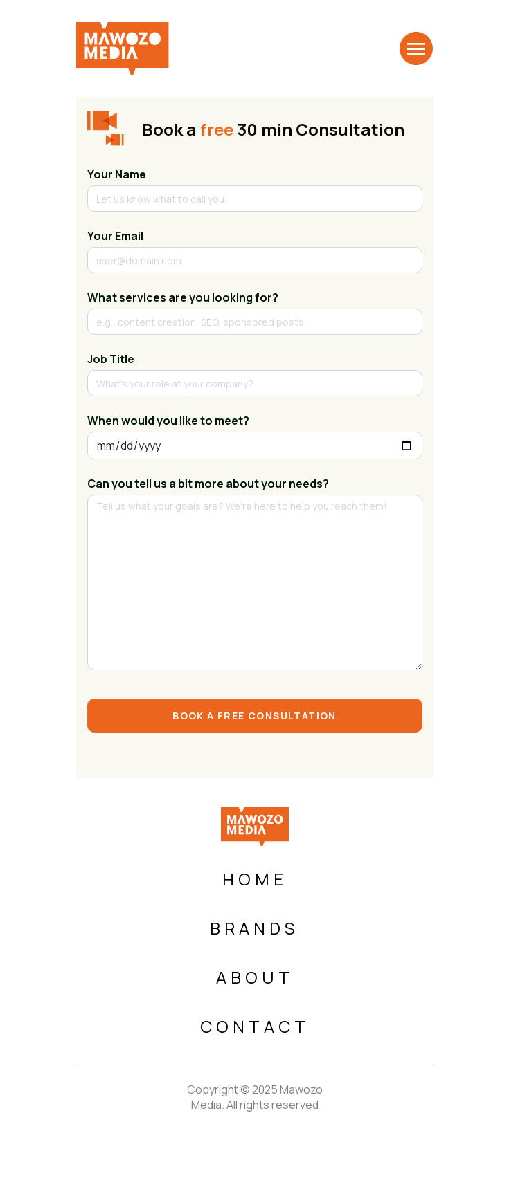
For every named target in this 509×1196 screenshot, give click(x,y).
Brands (254, 928)
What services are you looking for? (182, 297)
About (255, 977)
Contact (255, 1026)
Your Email (115, 235)
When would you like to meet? (168, 420)
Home (254, 878)
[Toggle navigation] (416, 48)
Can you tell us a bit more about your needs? (208, 483)
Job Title (110, 359)
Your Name (116, 174)
